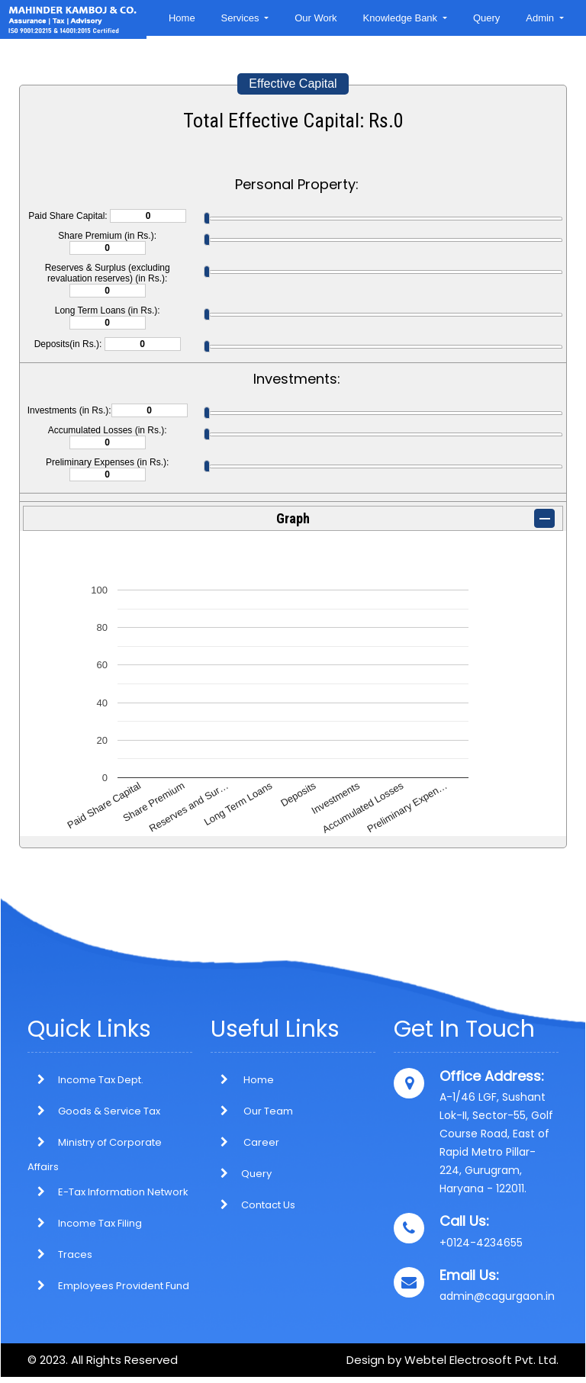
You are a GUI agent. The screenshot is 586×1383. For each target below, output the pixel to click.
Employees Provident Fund (123, 1285)
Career (245, 1142)
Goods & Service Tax (109, 1111)
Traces (75, 1254)
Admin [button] (541, 18)
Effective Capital (292, 83)
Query (486, 18)
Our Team (252, 1111)
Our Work (315, 18)
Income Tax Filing (100, 1223)
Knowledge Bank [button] (401, 18)
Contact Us (253, 1205)
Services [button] (241, 18)
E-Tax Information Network (123, 1192)
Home (182, 18)
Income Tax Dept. (100, 1080)
